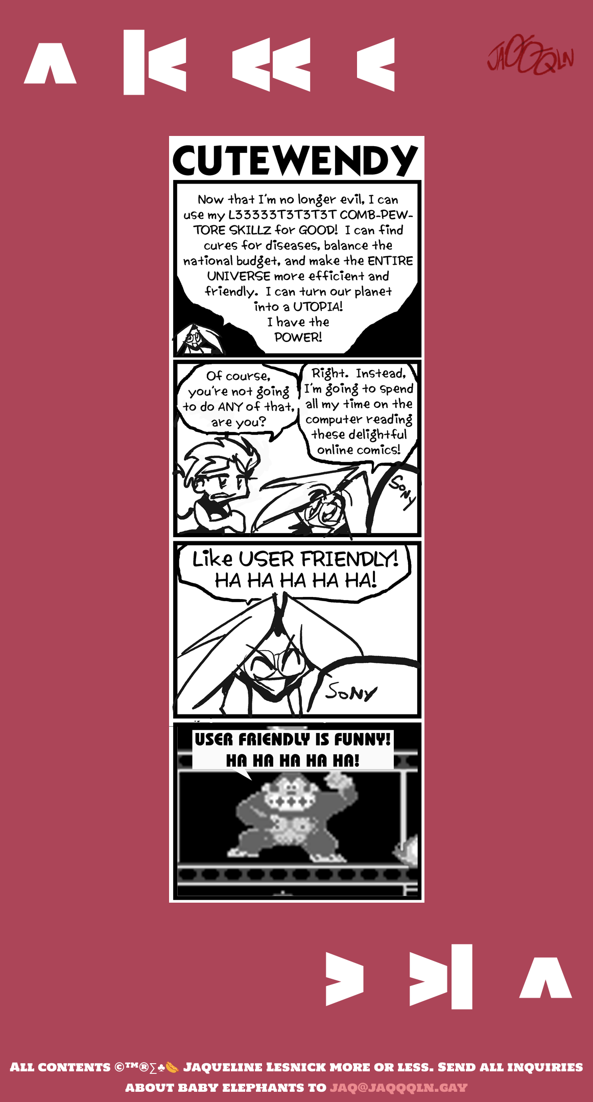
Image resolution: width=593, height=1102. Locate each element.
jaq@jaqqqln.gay (399, 1087)
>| (440, 978)
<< (270, 63)
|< (152, 63)
